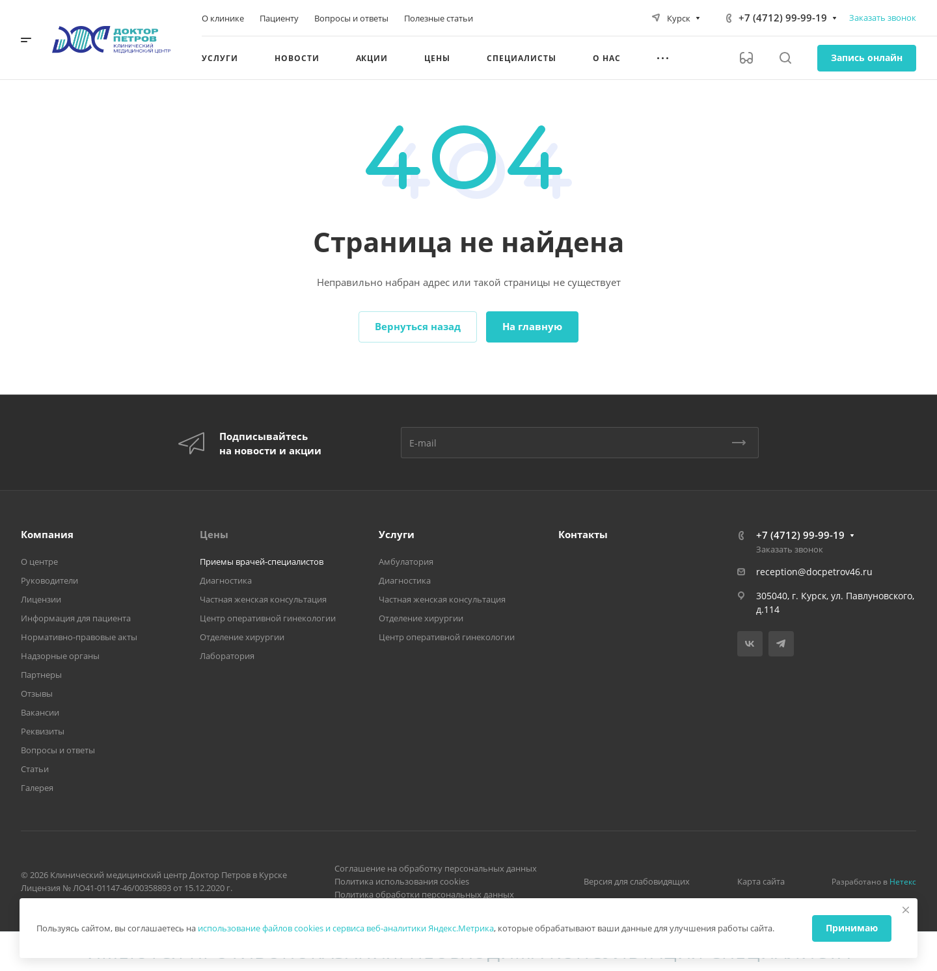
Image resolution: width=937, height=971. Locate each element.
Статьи (35, 769)
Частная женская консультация (263, 599)
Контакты (583, 534)
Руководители (49, 580)
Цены (214, 534)
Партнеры (41, 674)
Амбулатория (406, 561)
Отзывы (37, 693)
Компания (47, 534)
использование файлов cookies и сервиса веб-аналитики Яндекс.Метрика (346, 928)
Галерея (37, 788)
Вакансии (40, 712)
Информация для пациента (76, 618)
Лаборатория (227, 656)
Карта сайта (761, 881)
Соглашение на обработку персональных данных (435, 868)
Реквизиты (42, 731)
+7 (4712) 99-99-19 (783, 17)
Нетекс (902, 881)
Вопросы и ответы (58, 750)
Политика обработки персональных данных (424, 894)
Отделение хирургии (242, 637)
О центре (39, 561)
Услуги (396, 534)
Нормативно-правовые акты (79, 637)
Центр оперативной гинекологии (268, 618)
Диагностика (226, 580)
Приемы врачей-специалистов (261, 561)
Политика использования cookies (401, 881)
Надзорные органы (60, 656)
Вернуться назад (418, 326)
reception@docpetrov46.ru (814, 571)
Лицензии (41, 599)
